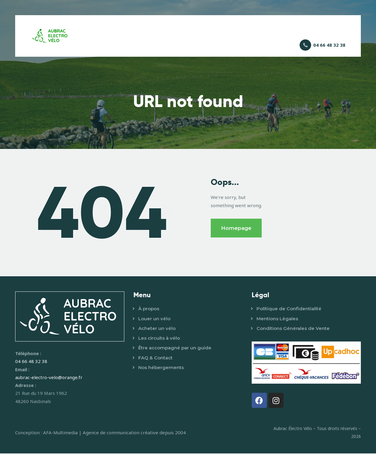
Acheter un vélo (157, 329)
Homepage (236, 229)
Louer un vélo (154, 319)
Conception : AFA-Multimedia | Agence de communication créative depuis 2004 (100, 433)
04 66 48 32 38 (31, 362)
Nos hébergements (161, 368)
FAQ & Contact (155, 358)
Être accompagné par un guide (174, 348)
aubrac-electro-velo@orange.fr (48, 378)
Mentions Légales (277, 319)
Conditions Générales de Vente (293, 329)
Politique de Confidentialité (289, 309)
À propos (148, 309)
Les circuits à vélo (159, 338)
